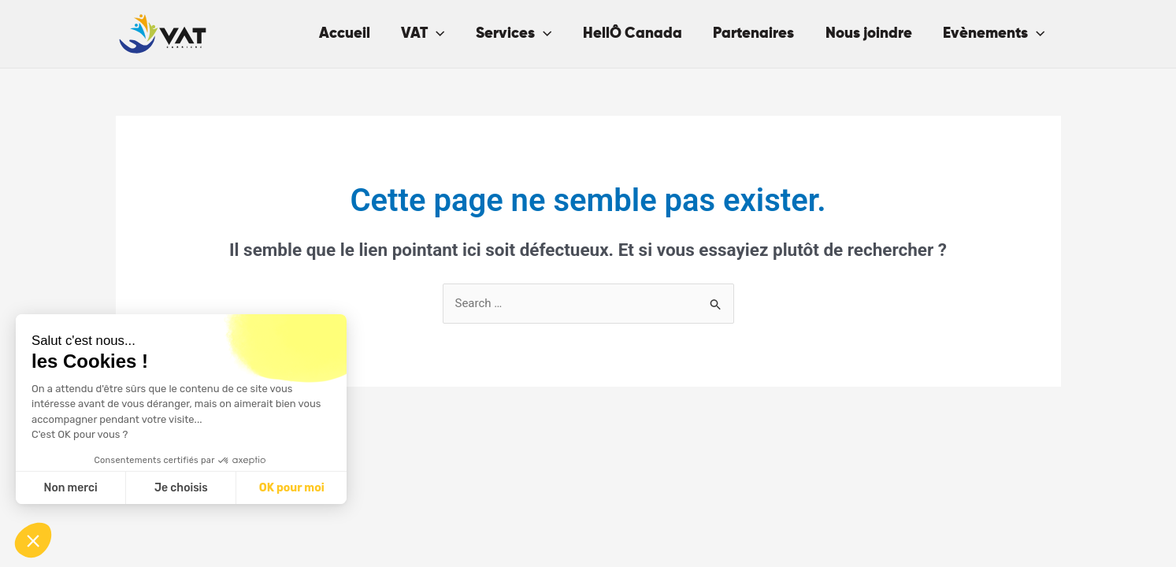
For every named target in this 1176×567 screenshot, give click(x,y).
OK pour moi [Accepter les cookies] (292, 488)
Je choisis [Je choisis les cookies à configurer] (181, 488)
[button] (33, 540)
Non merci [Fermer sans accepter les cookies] (70, 488)
